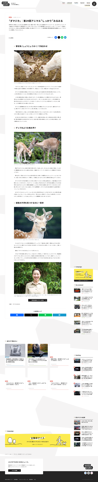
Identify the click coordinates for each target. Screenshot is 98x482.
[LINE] (62, 37)
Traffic (76, 2)
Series (88, 2)
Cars (63, 2)
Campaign (87, 5)
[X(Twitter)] (88, 473)
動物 (10, 304)
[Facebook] (55, 37)
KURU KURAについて (9, 479)
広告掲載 (15, 479)
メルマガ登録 (16, 470)
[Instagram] (91, 473)
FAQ (35, 479)
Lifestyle (69, 2)
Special (82, 2)
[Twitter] (59, 37)
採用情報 (30, 479)
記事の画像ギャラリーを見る (39, 300)
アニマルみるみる (16, 304)
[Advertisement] (27, 328)
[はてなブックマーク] (65, 37)
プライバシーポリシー (23, 479)
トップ (6, 454)
